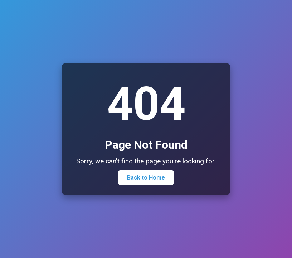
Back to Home (146, 177)
